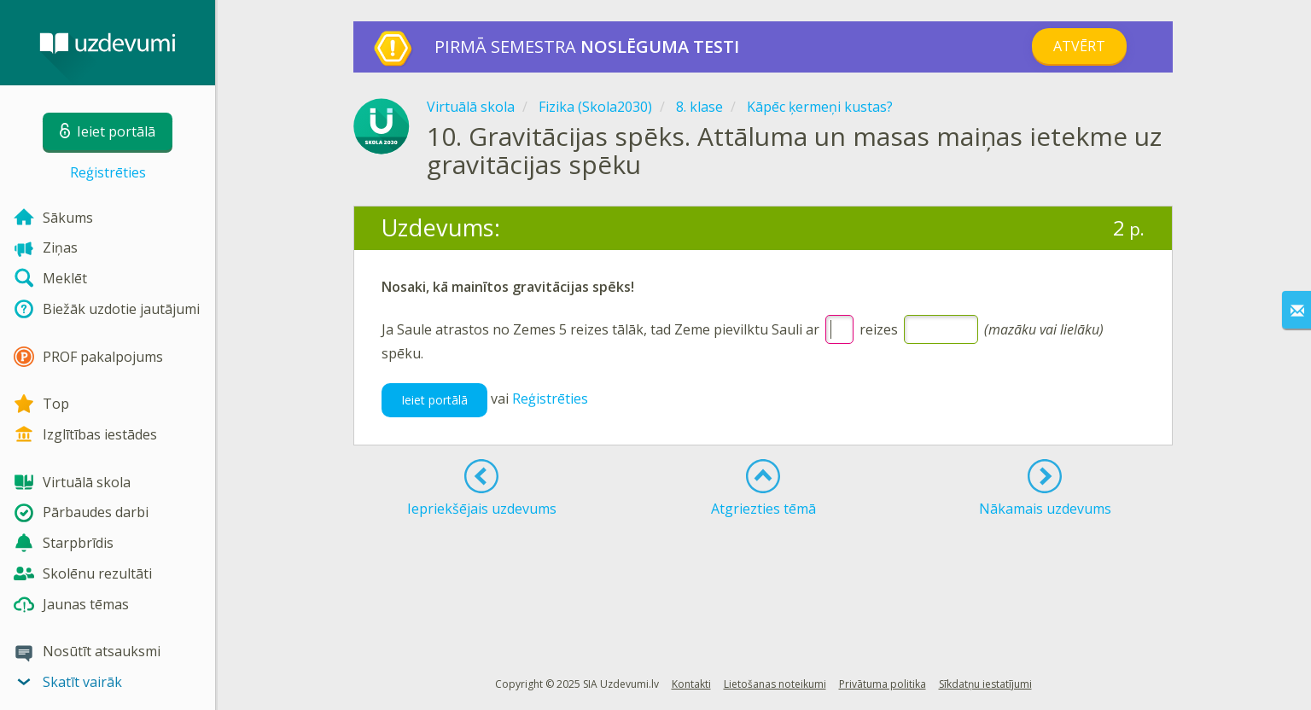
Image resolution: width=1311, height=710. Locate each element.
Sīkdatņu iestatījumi (985, 684)
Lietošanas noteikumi (775, 684)
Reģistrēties (108, 172)
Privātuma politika (882, 684)
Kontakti (691, 684)
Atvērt (1079, 46)
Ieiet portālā (434, 400)
